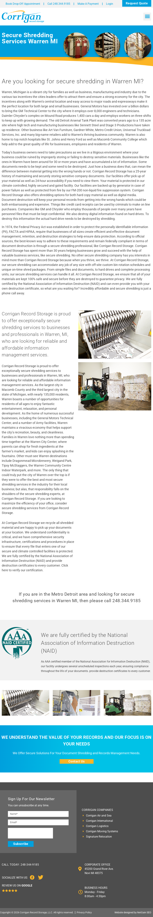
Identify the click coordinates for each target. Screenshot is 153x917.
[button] (147, 17)
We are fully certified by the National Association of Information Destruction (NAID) (87, 643)
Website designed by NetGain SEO (132, 912)
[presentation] (30, 833)
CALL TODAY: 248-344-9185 (20, 864)
